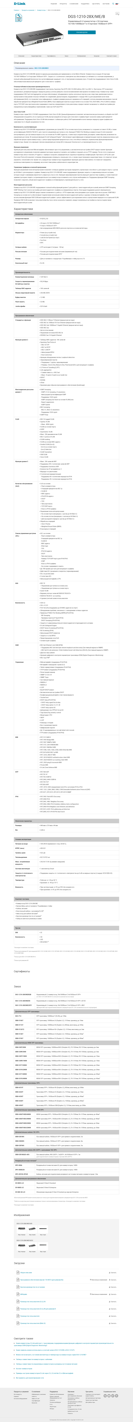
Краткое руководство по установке (32, 1287)
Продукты (63, 4)
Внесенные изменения (99, 1280)
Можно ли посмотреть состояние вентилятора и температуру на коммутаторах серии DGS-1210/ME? (51, 1355)
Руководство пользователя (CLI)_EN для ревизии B (38, 1309)
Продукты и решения (28, 10)
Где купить (96, 4)
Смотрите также (112, 56)
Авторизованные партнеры (93, 1398)
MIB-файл (23, 1294)
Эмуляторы (53, 1406)
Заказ (66, 56)
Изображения (81, 56)
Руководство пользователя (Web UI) (32, 1323)
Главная (16, 10)
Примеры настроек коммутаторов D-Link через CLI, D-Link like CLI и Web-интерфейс (44, 1373)
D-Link (81, 1420)
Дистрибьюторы (90, 1402)
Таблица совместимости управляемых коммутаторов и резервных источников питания (46, 1364)
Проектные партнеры (92, 1400)
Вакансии (34, 1403)
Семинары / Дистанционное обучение (75, 1395)
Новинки (16, 1396)
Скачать (113, 1273)
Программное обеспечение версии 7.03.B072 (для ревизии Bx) (41, 1280)
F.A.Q (51, 1404)
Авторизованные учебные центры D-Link (75, 1402)
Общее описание (26, 1273)
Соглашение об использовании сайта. (60, 1420)
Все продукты (18, 1394)
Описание (21, 56)
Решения (54, 4)
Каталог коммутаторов (24, 1369)
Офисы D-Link (35, 1398)
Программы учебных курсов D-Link (73, 1398)
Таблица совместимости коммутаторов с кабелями (34, 1359)
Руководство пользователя (29, 1316)
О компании (74, 4)
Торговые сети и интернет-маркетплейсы (93, 1395)
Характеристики (36, 56)
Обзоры (52, 1408)
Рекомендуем (81, 32)
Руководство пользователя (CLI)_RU (33, 1302)
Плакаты (70, 1413)
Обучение (106, 4)
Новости (34, 1396)
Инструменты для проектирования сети (30, 1378)
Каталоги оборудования (20, 1398)
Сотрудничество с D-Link (75, 1409)
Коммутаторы (41, 10)
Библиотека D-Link (73, 1411)
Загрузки (96, 56)
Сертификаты (51, 56)
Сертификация (36, 1401)
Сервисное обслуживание (57, 1394)
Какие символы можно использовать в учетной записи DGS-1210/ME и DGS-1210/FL (45, 1350)
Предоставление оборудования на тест (56, 1397)
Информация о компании (39, 1394)
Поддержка (85, 4)
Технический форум (55, 1402)
